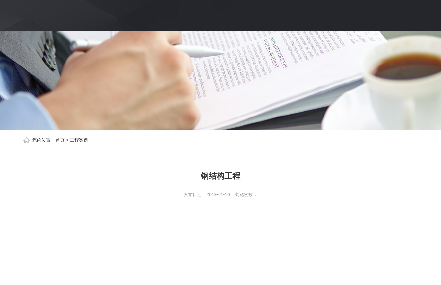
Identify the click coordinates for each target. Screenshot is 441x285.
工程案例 (79, 139)
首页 (60, 139)
